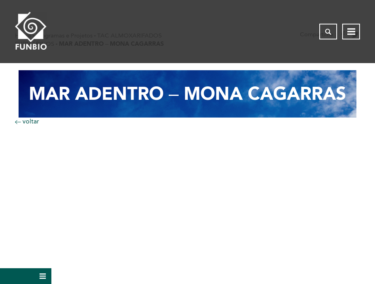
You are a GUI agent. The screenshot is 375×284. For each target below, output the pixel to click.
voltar (27, 121)
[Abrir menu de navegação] (351, 31)
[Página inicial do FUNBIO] (31, 31)
